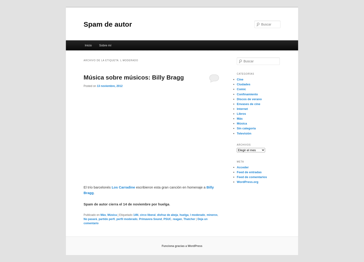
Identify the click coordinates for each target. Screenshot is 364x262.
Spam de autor (108, 24)
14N (135, 215)
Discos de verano (249, 99)
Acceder (243, 167)
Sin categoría (246, 128)
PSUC (167, 219)
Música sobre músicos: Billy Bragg (134, 77)
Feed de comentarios (252, 177)
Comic (241, 89)
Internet (242, 109)
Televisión (244, 133)
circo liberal (148, 215)
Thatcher (189, 219)
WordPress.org (247, 182)
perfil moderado (126, 219)
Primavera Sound (150, 219)
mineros (212, 215)
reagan (177, 219)
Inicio (88, 45)
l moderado (197, 215)
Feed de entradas (249, 172)
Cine (240, 79)
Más (103, 215)
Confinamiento (247, 94)
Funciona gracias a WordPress (182, 246)
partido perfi (107, 219)
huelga (183, 215)
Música (112, 215)
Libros (241, 113)
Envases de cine (248, 104)
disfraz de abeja (167, 215)
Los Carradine (123, 187)
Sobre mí (105, 45)
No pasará (90, 219)
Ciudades (243, 84)
